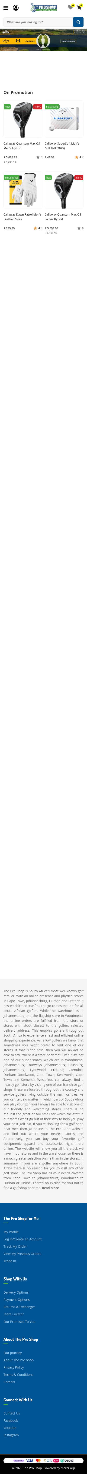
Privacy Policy (13, 1367)
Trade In (9, 1261)
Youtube (9, 1427)
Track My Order (15, 1246)
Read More (50, 1188)
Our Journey (12, 1353)
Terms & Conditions (18, 1374)
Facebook (10, 1420)
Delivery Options (16, 1292)
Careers (9, 1382)
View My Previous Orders (22, 1253)
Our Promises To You (19, 1321)
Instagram (11, 1435)
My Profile (11, 1232)
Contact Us (11, 1413)
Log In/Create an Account (22, 1239)
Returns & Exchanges (19, 1307)
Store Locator (13, 1314)
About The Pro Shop (18, 1360)
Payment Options (16, 1299)
